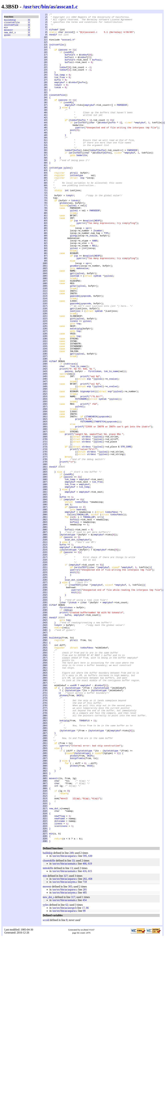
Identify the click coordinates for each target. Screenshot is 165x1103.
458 (90, 1044)
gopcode (74, 352)
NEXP (97, 262)
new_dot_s (10, 35)
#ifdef (53, 430)
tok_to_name (78, 437)
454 (85, 1065)
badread (81, 608)
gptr (72, 325)
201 (85, 1055)
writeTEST (81, 144)
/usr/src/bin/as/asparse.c (64, 1021)
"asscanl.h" (68, 45)
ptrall (74, 204)
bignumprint (87, 467)
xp (76, 262)
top (78, 385)
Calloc (71, 614)
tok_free (59, 90)
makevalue (82, 319)
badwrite (82, 183)
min (6, 29)
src (36, 7)
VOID (89, 916)
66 (87, 1073)
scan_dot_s (71, 645)
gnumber (74, 316)
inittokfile (11, 26)
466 (85, 1029)
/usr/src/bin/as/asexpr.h (64, 1073)
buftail (69, 66)
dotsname (59, 982)
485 (85, 1058)
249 (71, 1018)
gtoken (63, 241)
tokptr (58, 99)
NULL (94, 292)
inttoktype (55, 198)
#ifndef (53, 33)
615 (90, 1036)
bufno (57, 93)
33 (73, 1026)
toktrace (70, 434)
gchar (73, 340)
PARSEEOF (122, 123)
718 (85, 1047)
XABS (94, 286)
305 (70, 1052)
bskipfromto (77, 907)
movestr (8, 32)
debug (68, 729)
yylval (73, 244)
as (52, 7)
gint (72, 379)
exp (82, 210)
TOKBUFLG (84, 862)
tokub (57, 102)
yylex (7, 38)
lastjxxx (75, 370)
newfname (59, 979)
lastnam (74, 328)
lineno (74, 382)
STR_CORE (126, 533)
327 (66, 1041)
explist (88, 262)
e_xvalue (92, 280)
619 (90, 1029)
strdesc (86, 521)
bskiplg (64, 862)
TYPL (106, 277)
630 (90, 1021)
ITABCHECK (91, 497)
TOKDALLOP (82, 614)
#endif (53, 39)
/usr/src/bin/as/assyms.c (64, 1047)
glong (73, 280)
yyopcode (85, 352)
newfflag (59, 976)
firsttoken (94, 443)
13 (71, 1033)
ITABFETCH (99, 503)
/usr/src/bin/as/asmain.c (64, 1029)
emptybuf (59, 96)
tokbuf (84, 63)
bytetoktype (68, 639)
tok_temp (59, 87)
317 (73, 1062)
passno (63, 57)
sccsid (69, 36)
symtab (97, 328)
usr (28, 7)
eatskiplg (76, 391)
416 (85, 1036)
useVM (68, 60)
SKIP (79, 831)
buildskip (10, 20)
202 (85, 1044)
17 (83, 1073)
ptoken (63, 831)
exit (72, 153)
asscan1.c (67, 7)
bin (45, 7)
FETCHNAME (81, 476)
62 (66, 1070)
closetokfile (12, 23)
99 (84, 1076)
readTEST (75, 699)
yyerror (79, 150)
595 (85, 1021)
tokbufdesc (81, 599)
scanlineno (60, 988)
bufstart (70, 63)
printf (63, 440)
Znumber (98, 274)
